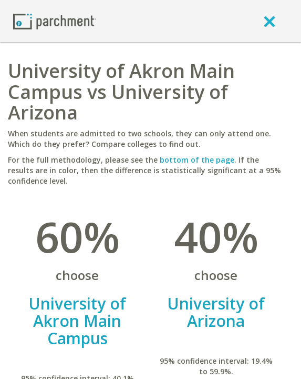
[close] (269, 21)
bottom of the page (197, 160)
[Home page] (54, 21)
